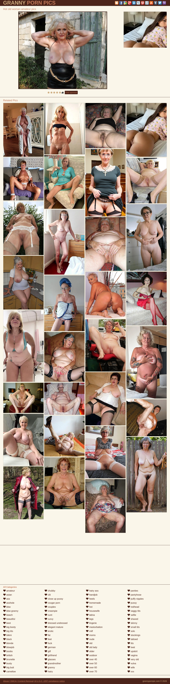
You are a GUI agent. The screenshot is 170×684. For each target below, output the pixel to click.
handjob (91, 595)
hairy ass (92, 591)
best (7, 623)
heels (90, 599)
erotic (49, 631)
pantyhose (134, 595)
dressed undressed (56, 623)
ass (6, 599)
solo (131, 631)
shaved (132, 619)
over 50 (91, 663)
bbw (7, 607)
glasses (50, 659)
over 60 (91, 667)
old (89, 643)
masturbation (94, 627)
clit (48, 595)
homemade (93, 603)
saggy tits (133, 611)
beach (8, 615)
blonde (8, 643)
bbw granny (10, 611)
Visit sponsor (71, 92)
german (50, 647)
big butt (8, 667)
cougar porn (52, 603)
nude (90, 639)
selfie (131, 615)
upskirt (132, 651)
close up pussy (54, 599)
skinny (132, 623)
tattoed (132, 639)
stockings (133, 635)
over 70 (91, 671)
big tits (8, 631)
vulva (131, 663)
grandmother (53, 663)
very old (133, 659)
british (8, 655)
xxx (130, 671)
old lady (91, 647)
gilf (48, 651)
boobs (8, 651)
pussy (132, 603)
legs (89, 619)
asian (7, 595)
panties (132, 591)
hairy (49, 671)
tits (130, 643)
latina (90, 615)
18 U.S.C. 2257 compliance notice (49, 681)
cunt (48, 615)
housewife (93, 611)
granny (50, 667)
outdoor (91, 655)
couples (50, 607)
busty (7, 663)
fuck (48, 643)
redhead (133, 607)
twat (131, 647)
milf (89, 631)
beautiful (9, 619)
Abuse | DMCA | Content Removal (18, 681)
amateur (9, 591)
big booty (9, 627)
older (90, 651)
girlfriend (51, 655)
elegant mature (54, 627)
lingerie (91, 623)
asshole (8, 603)
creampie (51, 611)
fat (47, 635)
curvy (49, 619)
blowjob (8, 647)
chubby (50, 591)
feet (48, 639)
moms (90, 635)
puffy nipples (135, 599)
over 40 (91, 659)
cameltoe (9, 671)
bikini (7, 635)
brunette (9, 659)
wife (131, 667)
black (7, 639)
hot (89, 607)
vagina (132, 655)
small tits (133, 627)
